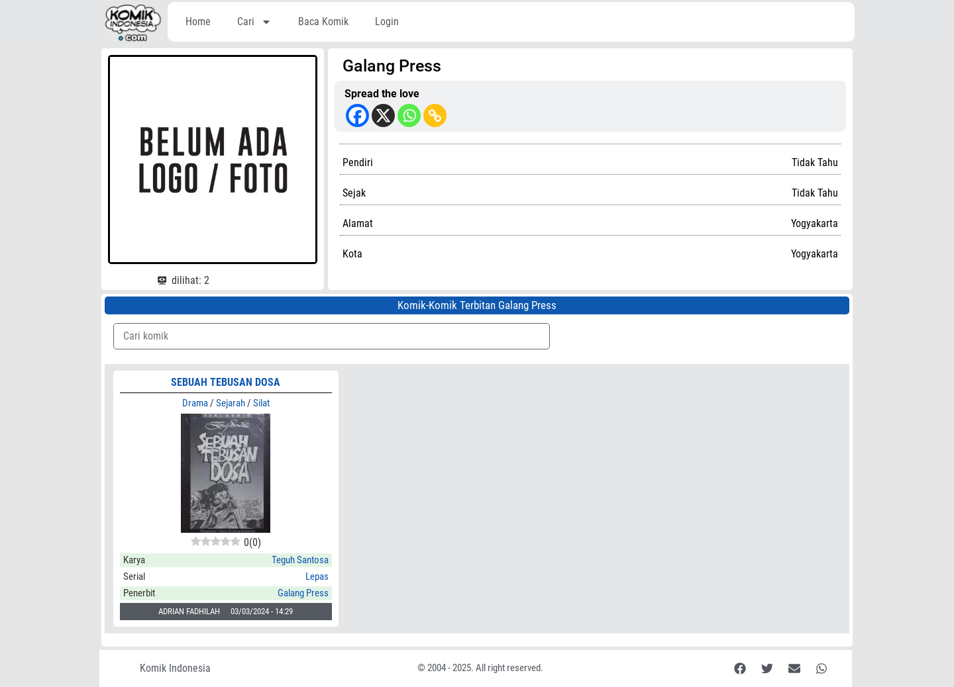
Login (387, 21)
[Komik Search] (331, 336)
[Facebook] (357, 115)
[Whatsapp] (409, 115)
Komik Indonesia (175, 668)
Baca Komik (323, 21)
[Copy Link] (435, 115)
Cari (254, 22)
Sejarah (230, 403)
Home (198, 21)
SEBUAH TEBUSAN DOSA (225, 382)
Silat (261, 403)
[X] (383, 115)
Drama (195, 403)
